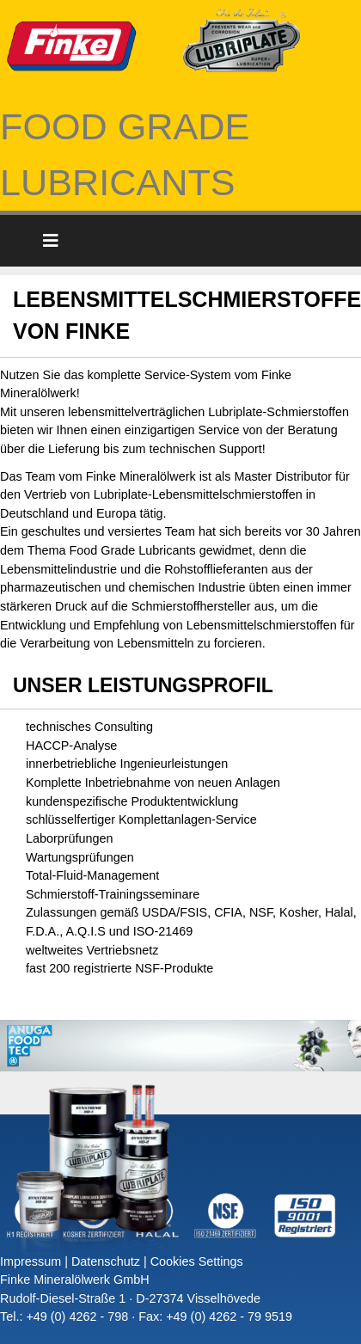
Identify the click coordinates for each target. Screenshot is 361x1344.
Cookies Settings (196, 1261)
